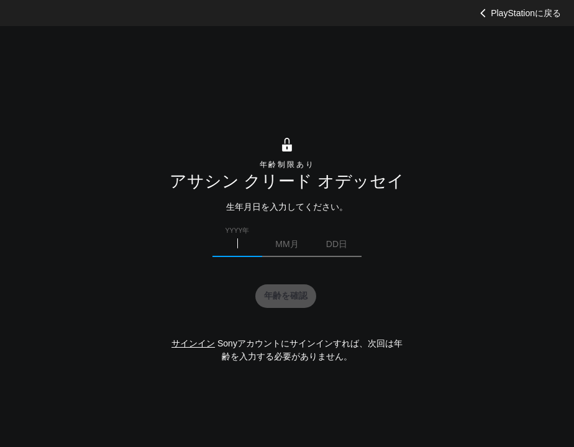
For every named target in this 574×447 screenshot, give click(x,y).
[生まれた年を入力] (237, 244)
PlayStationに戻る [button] (519, 13)
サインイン (193, 343)
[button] (285, 296)
